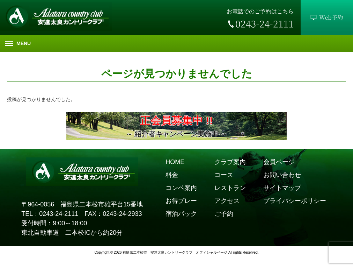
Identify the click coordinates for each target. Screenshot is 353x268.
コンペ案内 (181, 187)
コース (223, 174)
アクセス (227, 200)
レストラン (230, 187)
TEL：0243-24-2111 (49, 213)
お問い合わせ (282, 174)
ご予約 (223, 213)
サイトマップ (282, 187)
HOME (175, 161)
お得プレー (181, 200)
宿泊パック (181, 213)
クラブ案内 (230, 161)
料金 (172, 174)
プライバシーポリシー (294, 200)
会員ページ (279, 161)
